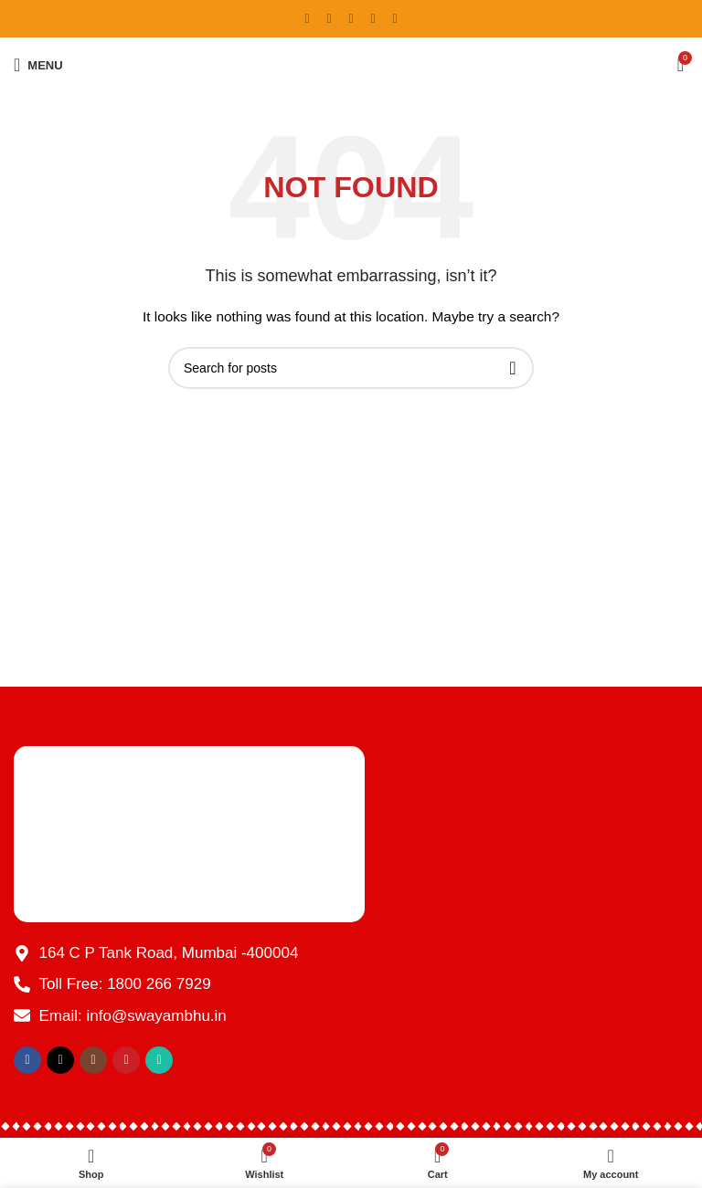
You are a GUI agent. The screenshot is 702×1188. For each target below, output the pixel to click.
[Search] (351, 368)
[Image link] (189, 832)
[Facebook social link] (307, 18)
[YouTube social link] (373, 18)
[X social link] (329, 18)
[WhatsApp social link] (395, 18)
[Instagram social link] (351, 18)
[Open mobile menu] (38, 65)
